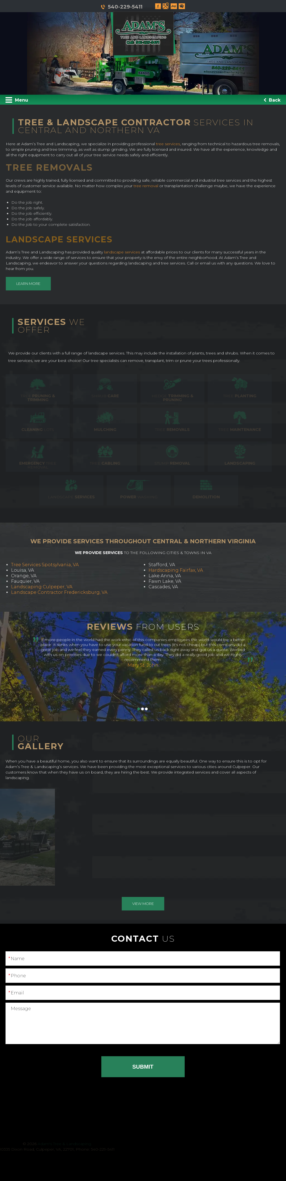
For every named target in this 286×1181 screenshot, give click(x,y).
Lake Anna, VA (165, 575)
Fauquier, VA (25, 581)
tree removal (149, 185)
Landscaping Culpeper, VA (41, 586)
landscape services (125, 252)
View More (143, 903)
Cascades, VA (163, 586)
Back (272, 100)
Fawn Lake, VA (165, 581)
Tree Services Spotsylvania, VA (45, 564)
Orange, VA (23, 575)
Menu (17, 100)
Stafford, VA (162, 564)
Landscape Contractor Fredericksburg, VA (59, 592)
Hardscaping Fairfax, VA (176, 570)
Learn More (31, 283)
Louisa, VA (22, 570)
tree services (171, 143)
